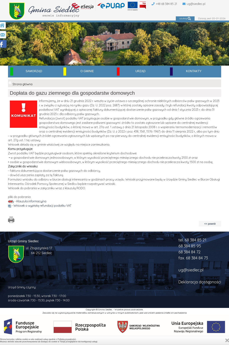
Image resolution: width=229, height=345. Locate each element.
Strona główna (22, 84)
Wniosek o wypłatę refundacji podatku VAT (42, 205)
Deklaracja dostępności (199, 281)
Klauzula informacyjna (31, 201)
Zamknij (227, 340)
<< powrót (210, 223)
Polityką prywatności (67, 339)
